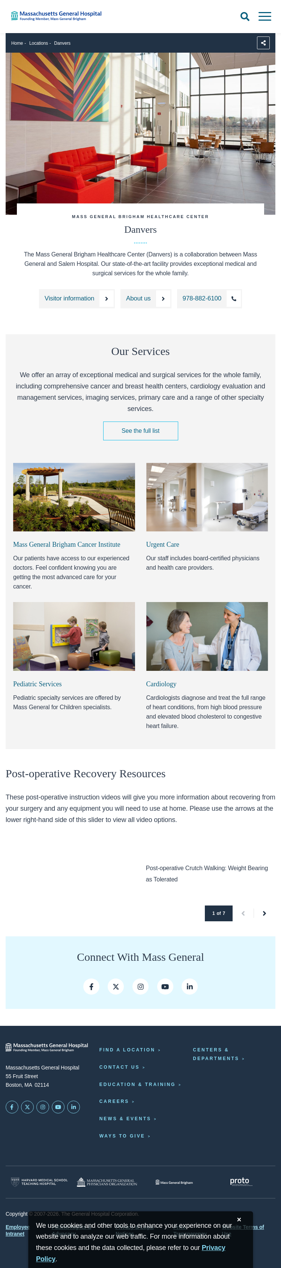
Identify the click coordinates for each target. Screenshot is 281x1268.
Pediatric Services (37, 684)
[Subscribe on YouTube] (58, 1107)
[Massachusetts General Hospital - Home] (47, 1047)
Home (17, 43)
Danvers (62, 43)
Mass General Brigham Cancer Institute (66, 544)
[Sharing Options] (263, 42)
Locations (38, 43)
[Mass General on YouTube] (165, 986)
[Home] (58, 16)
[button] (243, 913)
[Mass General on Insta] (140, 986)
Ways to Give (122, 1136)
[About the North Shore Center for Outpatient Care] (145, 298)
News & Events (125, 1118)
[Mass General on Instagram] (42, 1107)
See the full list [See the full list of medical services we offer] (140, 431)
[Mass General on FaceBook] (12, 1107)
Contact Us (119, 1067)
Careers (114, 1101)
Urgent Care (162, 544)
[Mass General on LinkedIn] (73, 1107)
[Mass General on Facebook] (91, 986)
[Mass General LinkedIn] (190, 986)
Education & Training (137, 1084)
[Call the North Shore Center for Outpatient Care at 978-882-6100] (209, 298)
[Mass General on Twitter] (116, 986)
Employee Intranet (18, 1230)
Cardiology (161, 684)
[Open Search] (245, 17)
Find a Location (127, 1050)
